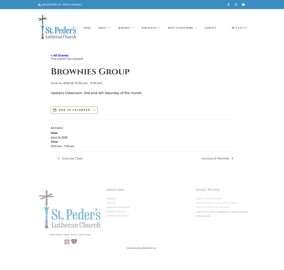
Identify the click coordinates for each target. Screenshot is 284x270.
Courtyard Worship (215, 158)
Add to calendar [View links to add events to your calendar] (74, 110)
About (105, 28)
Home (87, 28)
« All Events (60, 55)
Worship (126, 28)
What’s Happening (182, 28)
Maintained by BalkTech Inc (141, 248)
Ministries (151, 28)
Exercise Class (72, 158)
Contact (210, 28)
